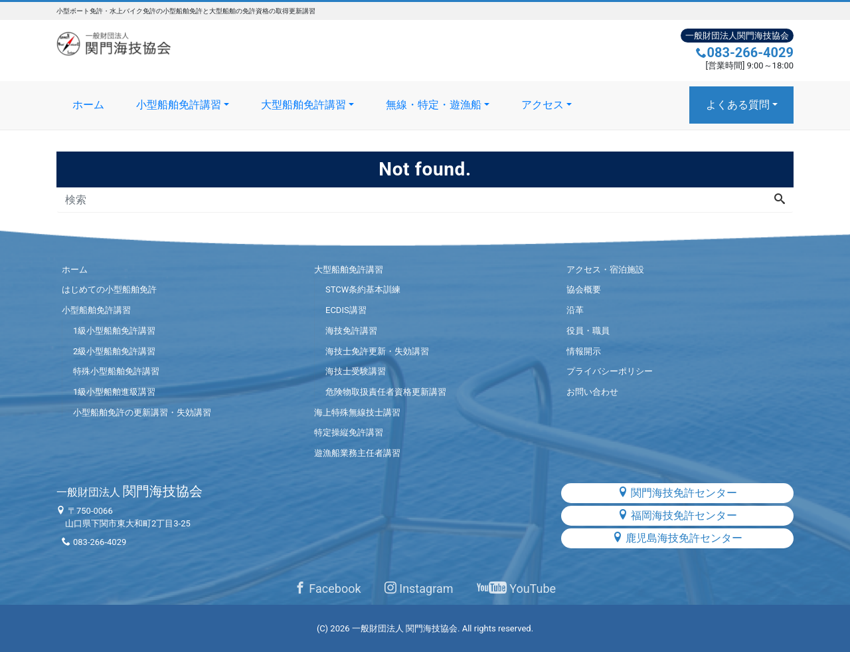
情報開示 (583, 351)
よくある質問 (738, 104)
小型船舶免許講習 (178, 104)
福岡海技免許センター (677, 515)
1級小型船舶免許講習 (114, 331)
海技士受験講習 (355, 371)
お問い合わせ (592, 392)
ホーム (88, 104)
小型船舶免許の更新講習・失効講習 (142, 412)
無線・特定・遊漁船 (433, 104)
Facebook (327, 589)
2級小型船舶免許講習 (114, 351)
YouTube (516, 589)
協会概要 (583, 289)
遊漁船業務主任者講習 (357, 453)
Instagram (419, 589)
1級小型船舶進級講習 (114, 392)
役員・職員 (588, 331)
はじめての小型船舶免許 (109, 289)
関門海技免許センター (677, 493)
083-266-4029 (745, 52)
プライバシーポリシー (609, 371)
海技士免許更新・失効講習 (377, 351)
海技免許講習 (351, 331)
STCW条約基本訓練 (362, 289)
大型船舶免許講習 (303, 104)
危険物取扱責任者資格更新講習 (385, 392)
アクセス (542, 104)
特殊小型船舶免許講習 (116, 371)
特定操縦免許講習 (348, 432)
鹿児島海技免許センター (677, 538)
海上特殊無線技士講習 (357, 412)
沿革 (575, 310)
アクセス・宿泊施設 (605, 269)
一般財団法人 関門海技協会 (405, 628)
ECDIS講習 (346, 310)
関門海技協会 (129, 491)
